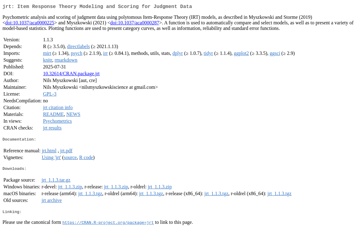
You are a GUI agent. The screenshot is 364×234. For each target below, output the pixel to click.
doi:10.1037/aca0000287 (134, 24)
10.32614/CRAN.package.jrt (71, 74)
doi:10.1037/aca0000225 (29, 24)
